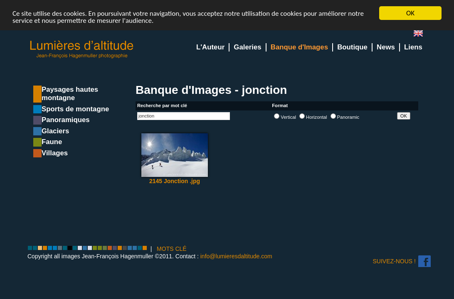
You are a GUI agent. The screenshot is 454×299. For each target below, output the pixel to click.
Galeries (247, 47)
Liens (413, 47)
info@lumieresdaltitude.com (236, 255)
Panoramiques (66, 120)
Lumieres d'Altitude (81, 49)
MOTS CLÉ (172, 248)
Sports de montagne (75, 109)
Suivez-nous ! (394, 261)
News (386, 47)
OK (410, 13)
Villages (55, 153)
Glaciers (55, 131)
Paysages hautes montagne (70, 94)
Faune (52, 142)
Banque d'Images (299, 47)
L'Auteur (210, 47)
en (421, 35)
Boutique (352, 47)
